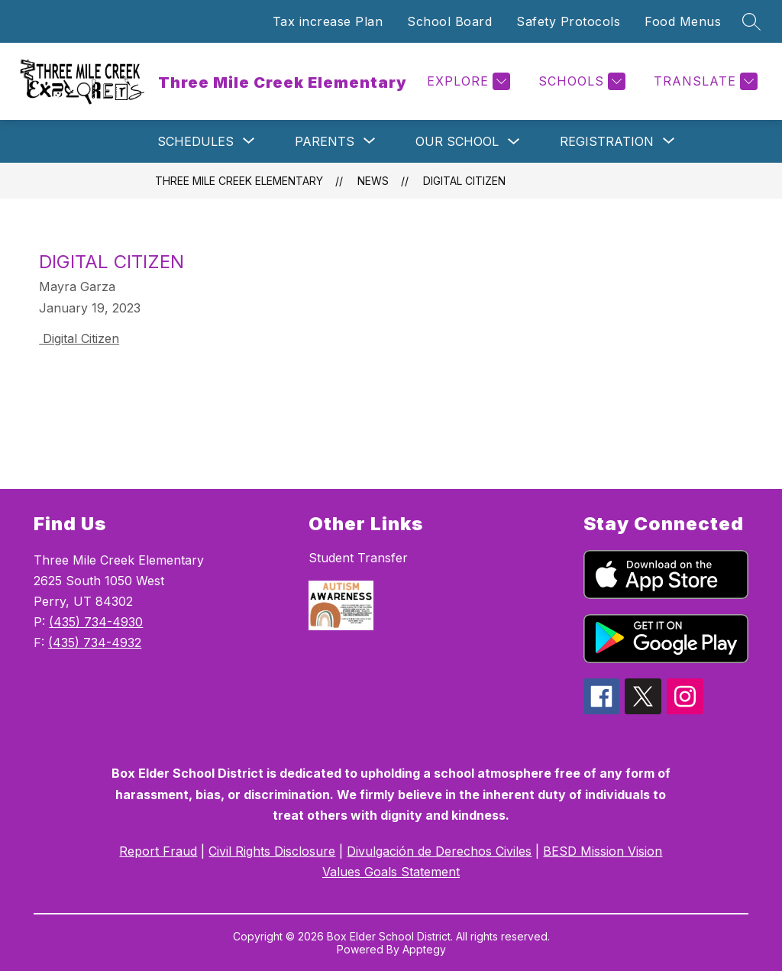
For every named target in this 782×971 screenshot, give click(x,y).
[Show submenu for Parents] (324, 141)
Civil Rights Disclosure (271, 851)
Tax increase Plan (328, 21)
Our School (457, 141)
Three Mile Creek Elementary (239, 180)
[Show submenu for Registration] (607, 141)
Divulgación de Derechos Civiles (439, 851)
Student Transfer (358, 557)
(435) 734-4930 (96, 622)
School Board (449, 21)
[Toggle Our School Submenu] (514, 141)
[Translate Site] (704, 81)
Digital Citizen (464, 180)
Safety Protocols (568, 21)
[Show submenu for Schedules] (195, 141)
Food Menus (683, 21)
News (373, 180)
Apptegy (424, 949)
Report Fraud (158, 851)
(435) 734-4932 (94, 642)
